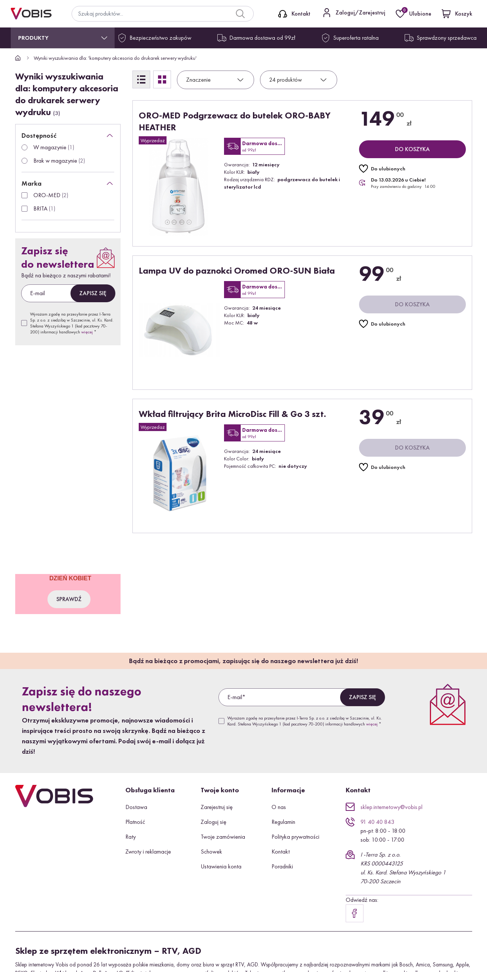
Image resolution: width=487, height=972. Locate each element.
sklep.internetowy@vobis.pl (391, 807)
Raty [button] (130, 837)
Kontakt (281, 851)
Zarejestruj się (217, 807)
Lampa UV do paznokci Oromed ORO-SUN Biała (237, 270)
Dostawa (136, 807)
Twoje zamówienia (223, 837)
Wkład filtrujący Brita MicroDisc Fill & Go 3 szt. (232, 414)
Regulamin (283, 822)
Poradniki (282, 866)
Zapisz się (92, 293)
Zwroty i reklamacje (148, 851)
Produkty (33, 38)
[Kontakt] (294, 14)
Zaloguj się (213, 822)
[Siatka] (162, 79)
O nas (279, 807)
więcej (87, 332)
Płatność (135, 822)
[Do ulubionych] (382, 168)
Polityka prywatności (295, 837)
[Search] (240, 13)
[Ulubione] (414, 14)
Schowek (211, 851)
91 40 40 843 (377, 822)
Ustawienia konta (221, 866)
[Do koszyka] (412, 149)
